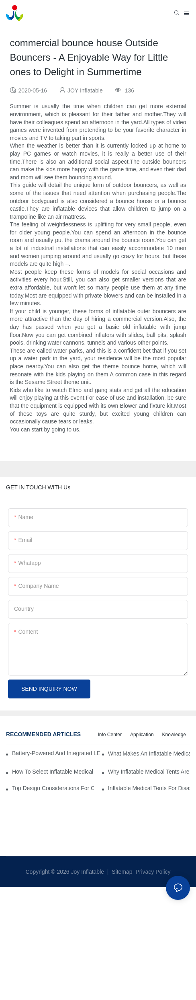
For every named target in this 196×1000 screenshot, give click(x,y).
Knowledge (174, 734)
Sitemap (121, 872)
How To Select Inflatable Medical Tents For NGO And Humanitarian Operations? (53, 771)
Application (142, 734)
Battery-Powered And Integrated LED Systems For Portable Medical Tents (56, 753)
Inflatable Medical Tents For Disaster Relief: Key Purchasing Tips (149, 788)
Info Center (110, 734)
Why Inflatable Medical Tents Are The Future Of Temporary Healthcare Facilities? (149, 771)
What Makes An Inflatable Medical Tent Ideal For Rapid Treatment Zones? (149, 753)
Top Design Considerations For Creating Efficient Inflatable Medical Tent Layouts (53, 788)
